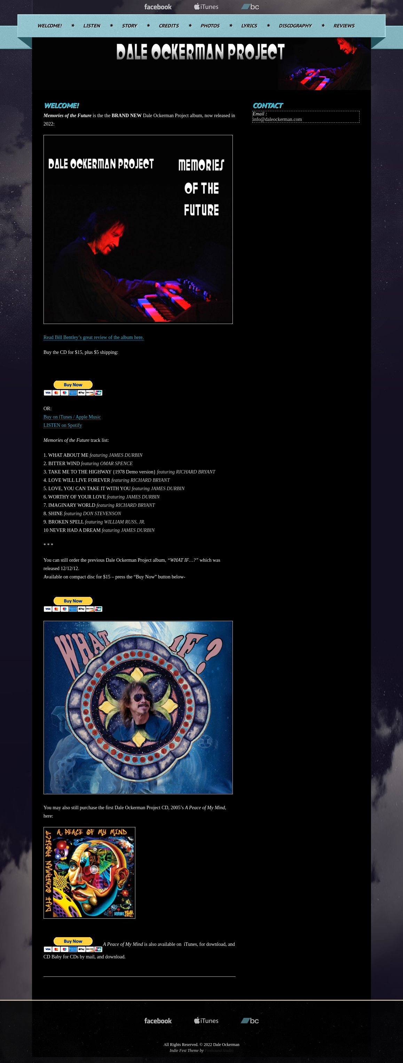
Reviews (343, 26)
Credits (169, 26)
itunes (206, 7)
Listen (91, 26)
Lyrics (249, 26)
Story (129, 26)
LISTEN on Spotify (63, 425)
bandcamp (250, 7)
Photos (209, 26)
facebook (158, 7)
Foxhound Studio (219, 1050)
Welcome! (49, 26)
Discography (295, 26)
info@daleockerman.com (277, 119)
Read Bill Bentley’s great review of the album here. (94, 337)
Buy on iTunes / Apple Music (72, 417)
